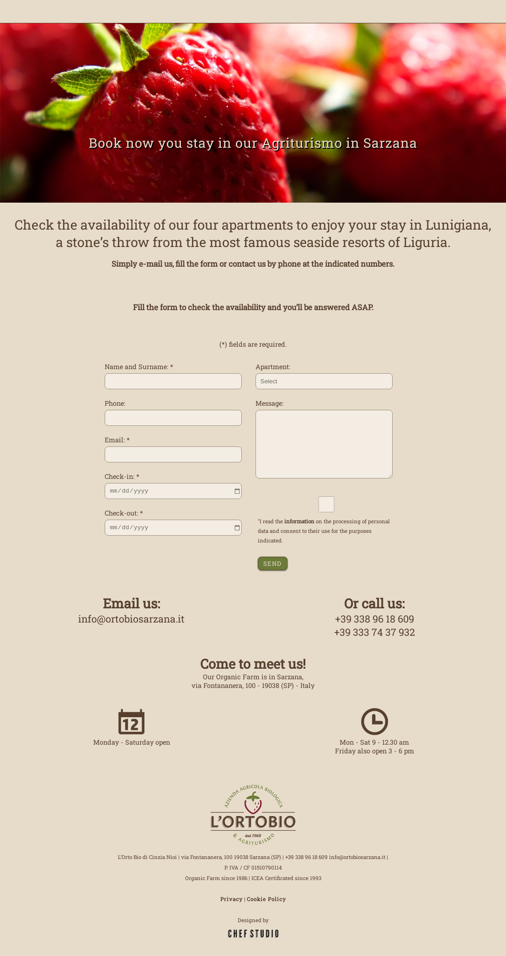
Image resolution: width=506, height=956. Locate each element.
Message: (269, 403)
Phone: (115, 403)
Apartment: (273, 366)
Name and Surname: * (139, 366)
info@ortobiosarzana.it (131, 618)
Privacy (231, 899)
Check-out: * (124, 513)
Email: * (117, 439)
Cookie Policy (266, 899)
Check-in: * (122, 476)
